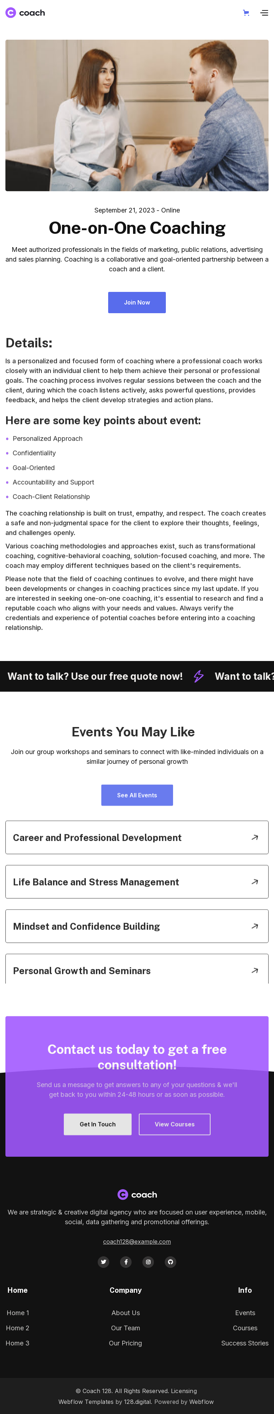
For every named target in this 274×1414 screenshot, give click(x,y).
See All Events (137, 818)
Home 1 (17, 1313)
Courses (245, 1328)
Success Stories (245, 1343)
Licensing (184, 1391)
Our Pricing (125, 1343)
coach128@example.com (137, 1241)
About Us (125, 1313)
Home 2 (18, 1328)
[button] (247, 13)
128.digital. (138, 1401)
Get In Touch (98, 1148)
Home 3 (17, 1343)
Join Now (137, 302)
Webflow (201, 1401)
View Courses (175, 1148)
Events (245, 1313)
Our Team (125, 1328)
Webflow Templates (86, 1401)
